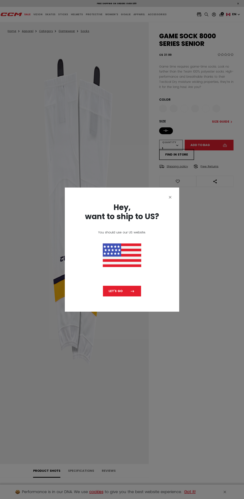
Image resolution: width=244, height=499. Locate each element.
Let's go (116, 291)
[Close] (170, 197)
